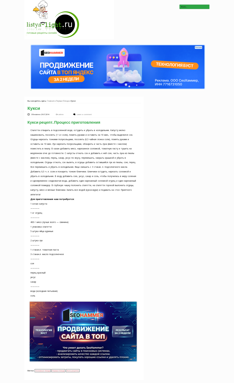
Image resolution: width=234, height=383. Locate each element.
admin (61, 114)
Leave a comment (84, 114)
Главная (50, 101)
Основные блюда (42, 371)
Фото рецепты (73, 371)
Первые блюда (62, 101)
